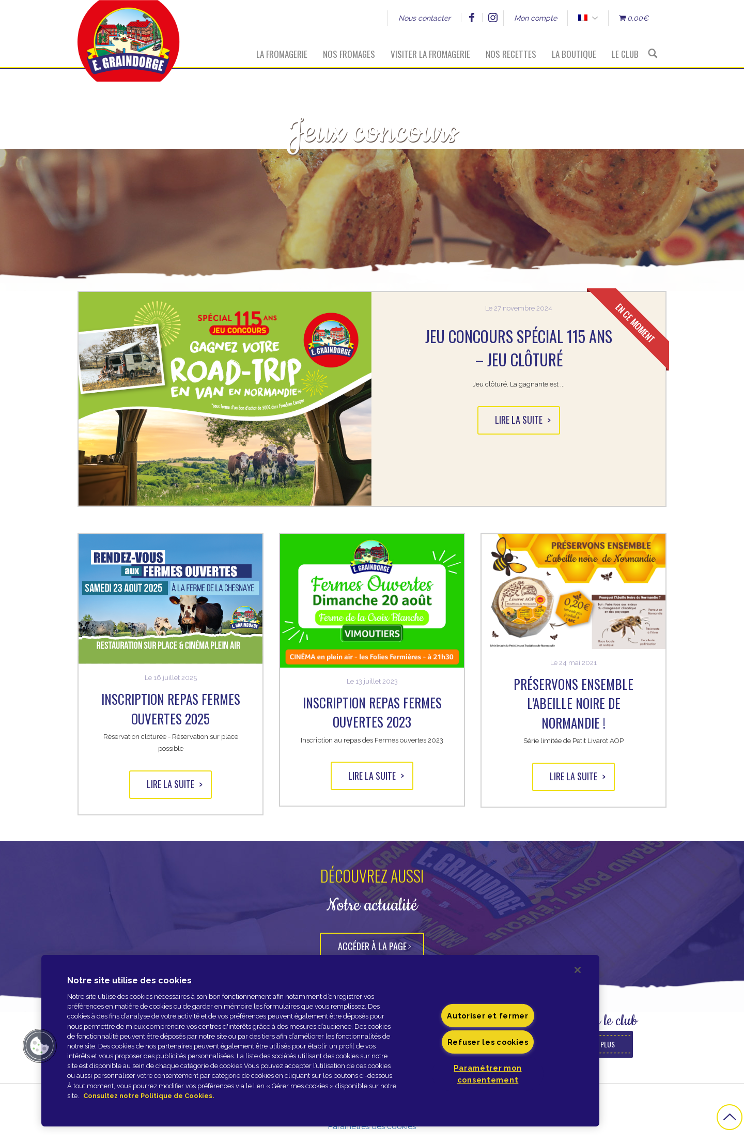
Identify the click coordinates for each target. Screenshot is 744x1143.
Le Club (625, 54)
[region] (320, 1040)
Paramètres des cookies (372, 1126)
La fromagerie (281, 54)
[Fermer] (577, 970)
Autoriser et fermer (488, 1015)
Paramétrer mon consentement (487, 1073)
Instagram (492, 17)
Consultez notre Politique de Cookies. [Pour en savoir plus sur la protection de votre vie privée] (148, 1096)
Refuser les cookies (488, 1042)
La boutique (574, 54)
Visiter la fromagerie (430, 54)
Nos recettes (511, 54)
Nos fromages (349, 54)
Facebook (471, 17)
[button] (39, 1045)
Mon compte (535, 18)
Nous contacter (424, 18)
